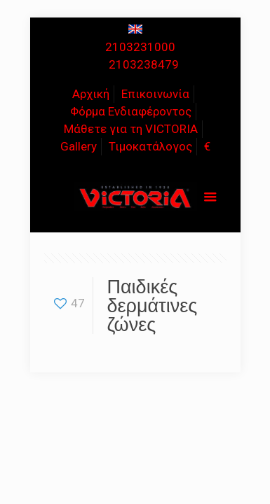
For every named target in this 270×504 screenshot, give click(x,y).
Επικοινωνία (155, 94)
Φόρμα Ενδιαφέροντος (130, 111)
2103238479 (144, 64)
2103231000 (140, 47)
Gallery (78, 146)
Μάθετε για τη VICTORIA (131, 129)
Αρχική (90, 94)
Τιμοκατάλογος (150, 146)
